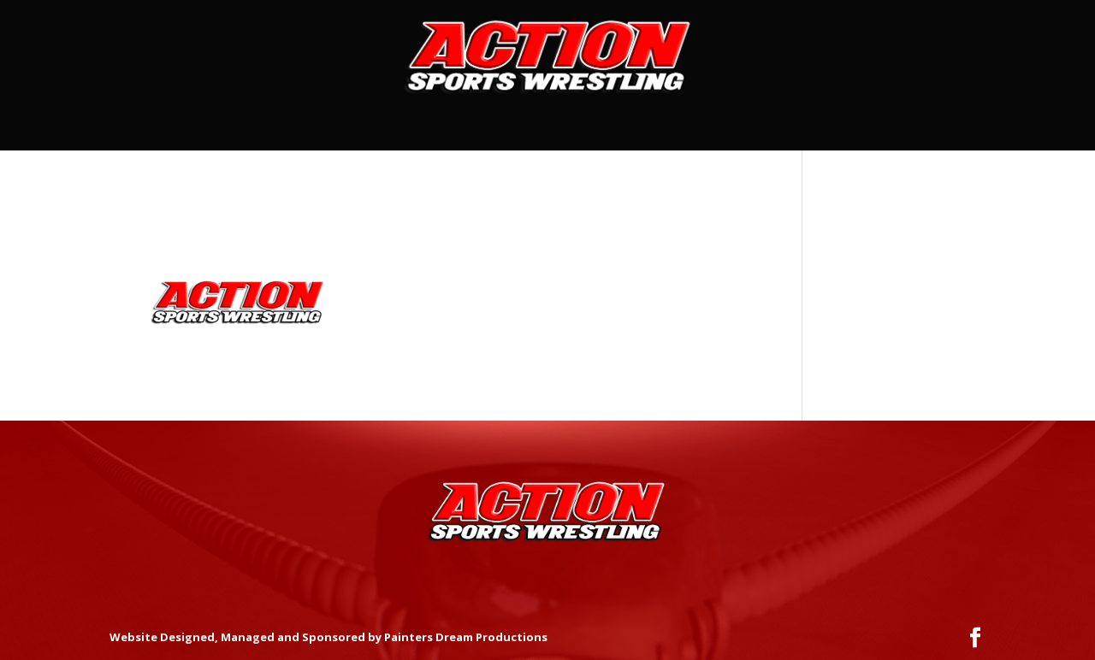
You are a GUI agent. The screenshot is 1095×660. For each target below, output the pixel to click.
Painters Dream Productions (466, 637)
